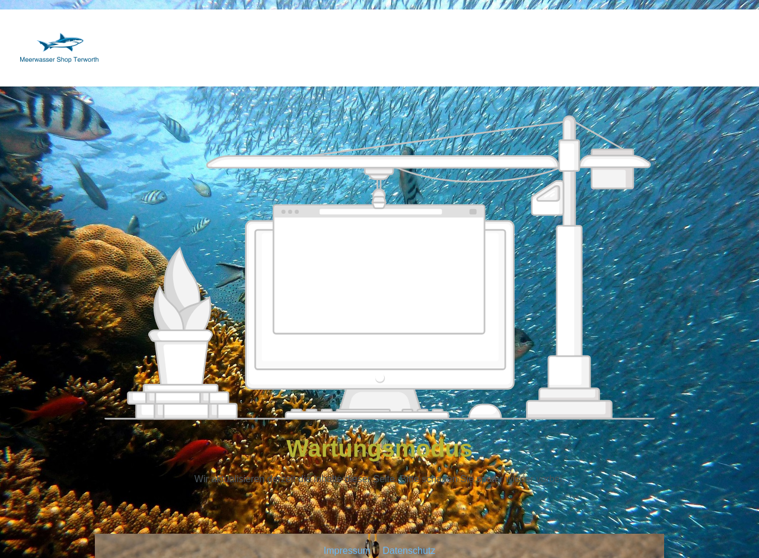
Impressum (349, 551)
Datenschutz (408, 551)
